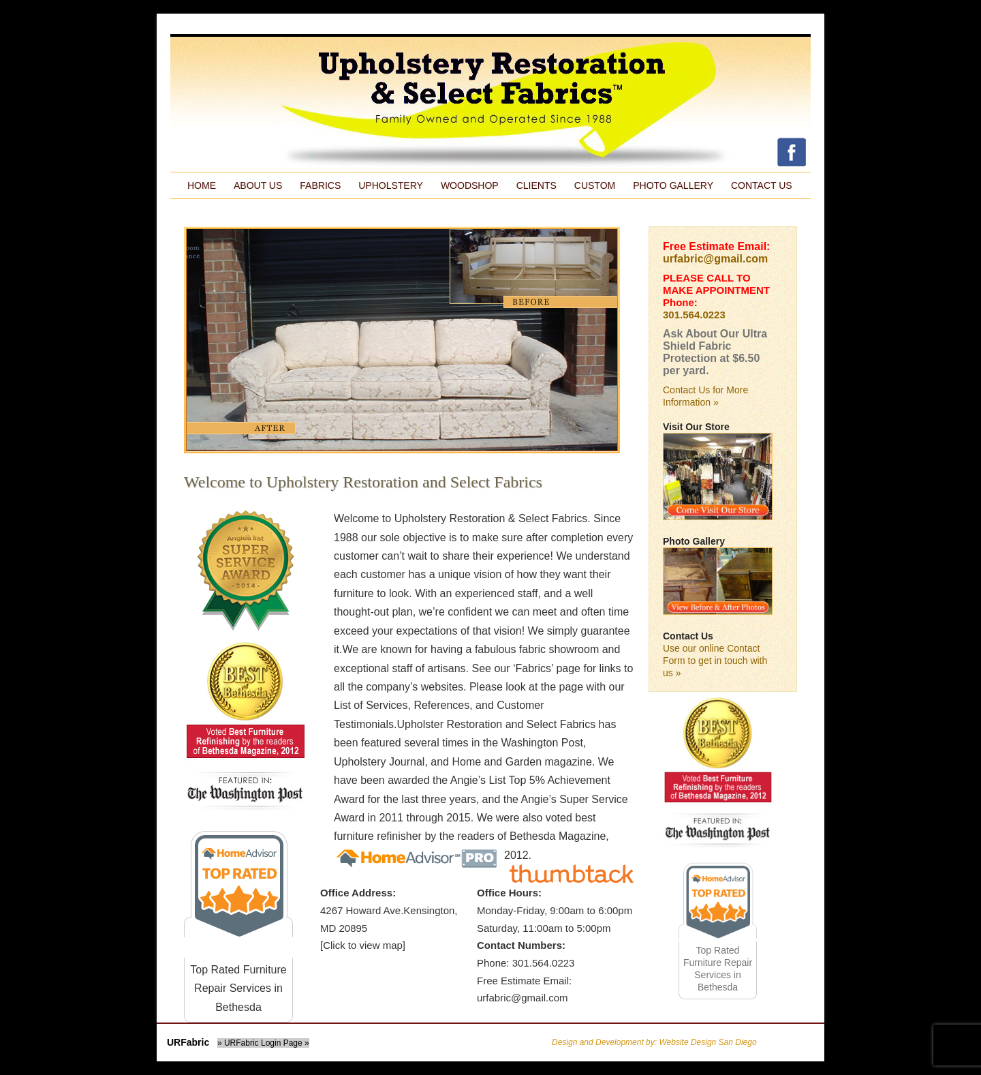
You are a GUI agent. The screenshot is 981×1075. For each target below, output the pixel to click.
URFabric (188, 1042)
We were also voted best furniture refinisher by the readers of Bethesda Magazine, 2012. (471, 836)
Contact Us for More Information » (705, 396)
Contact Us (761, 185)
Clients (536, 185)
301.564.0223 (694, 314)
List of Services (370, 705)
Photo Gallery (673, 185)
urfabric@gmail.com (715, 258)
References (441, 705)
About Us (258, 185)
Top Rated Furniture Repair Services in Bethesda (238, 988)
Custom (594, 185)
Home (201, 185)
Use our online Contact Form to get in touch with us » (715, 660)
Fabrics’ (534, 668)
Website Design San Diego (707, 1042)
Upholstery (390, 185)
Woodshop (470, 185)
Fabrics (320, 185)
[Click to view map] (362, 945)
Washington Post (541, 742)
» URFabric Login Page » (263, 1043)
